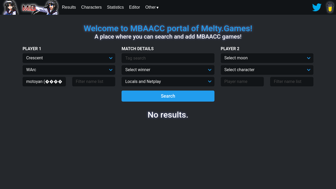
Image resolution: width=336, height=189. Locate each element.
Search (168, 96)
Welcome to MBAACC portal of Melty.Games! (168, 28)
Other (150, 7)
